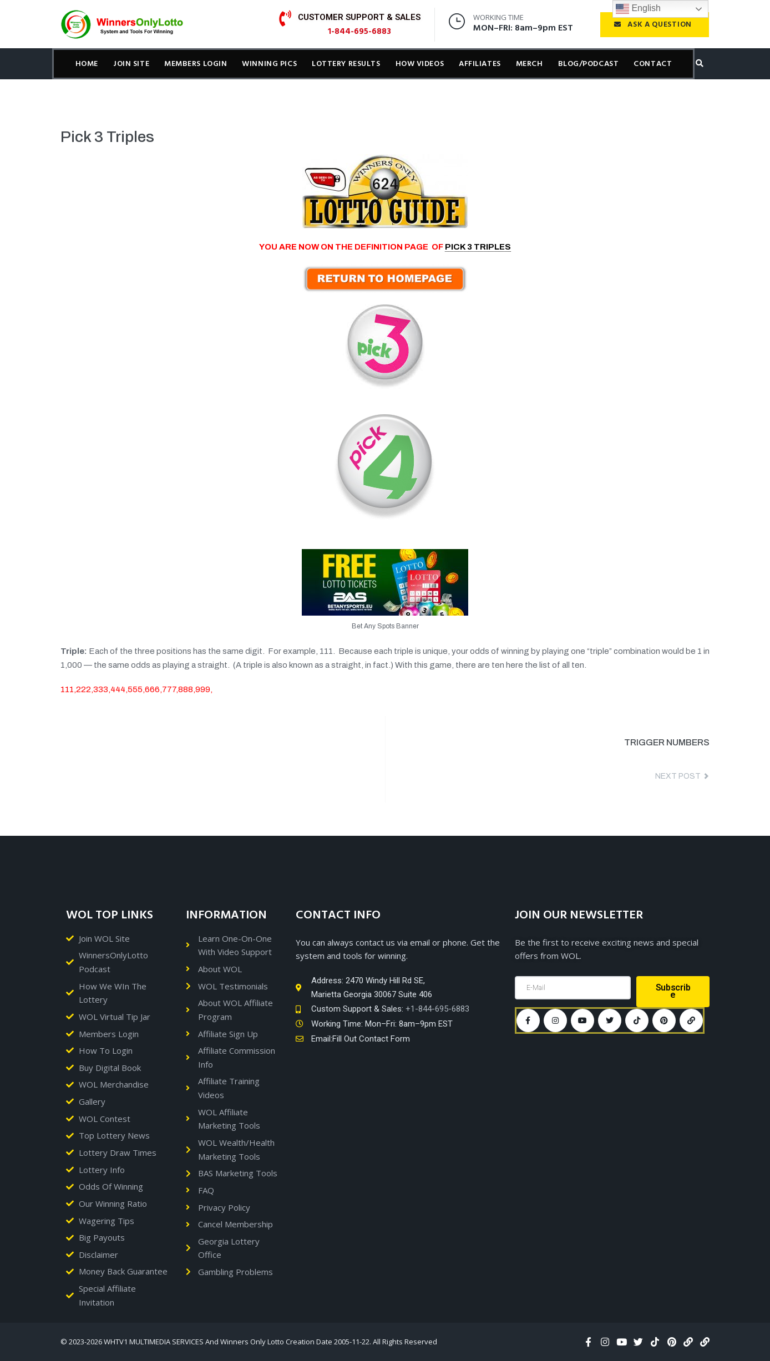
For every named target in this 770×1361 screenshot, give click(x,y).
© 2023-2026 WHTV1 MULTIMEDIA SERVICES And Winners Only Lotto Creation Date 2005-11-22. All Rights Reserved (248, 1342)
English (638, 9)
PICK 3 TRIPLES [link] (478, 246)
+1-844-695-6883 (437, 1009)
